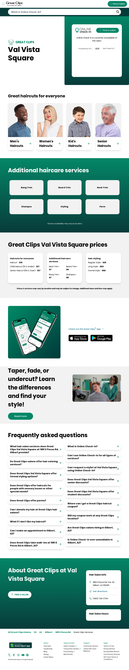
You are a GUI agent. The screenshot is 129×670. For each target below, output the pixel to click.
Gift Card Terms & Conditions (111, 658)
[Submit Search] (118, 12)
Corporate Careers (72, 649)
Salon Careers (70, 646)
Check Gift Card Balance (90, 650)
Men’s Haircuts (20, 143)
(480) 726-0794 (100, 598)
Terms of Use (109, 646)
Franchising (69, 651)
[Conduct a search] (61, 12)
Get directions (100, 591)
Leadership (48, 649)
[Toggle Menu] (3, 4)
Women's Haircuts (50, 143)
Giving (46, 654)
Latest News (48, 657)
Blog (45, 651)
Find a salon (107, 30)
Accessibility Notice (111, 651)
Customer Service (91, 646)
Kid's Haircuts (79, 143)
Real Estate (68, 654)
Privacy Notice (109, 649)
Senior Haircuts (108, 143)
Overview (47, 646)
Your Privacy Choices (112, 654)
